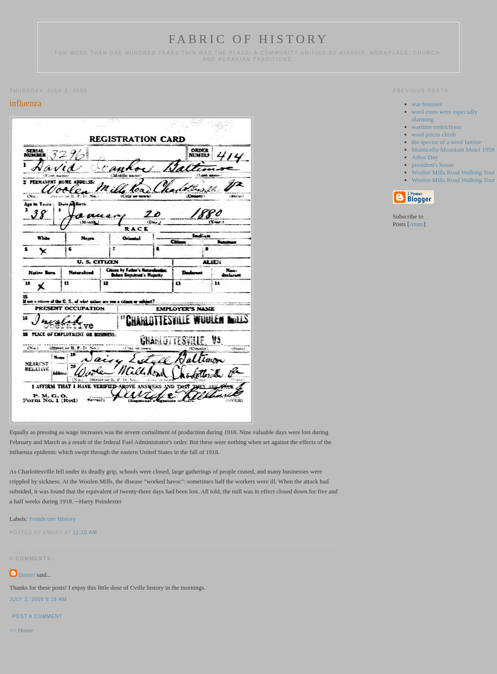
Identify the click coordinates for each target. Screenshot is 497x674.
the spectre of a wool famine (447, 142)
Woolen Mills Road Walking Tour (453, 172)
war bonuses (427, 104)
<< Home (21, 630)
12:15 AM (85, 532)
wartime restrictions (436, 126)
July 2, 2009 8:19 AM (38, 599)
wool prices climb (434, 134)
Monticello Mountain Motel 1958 (453, 149)
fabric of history (248, 39)
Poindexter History (52, 518)
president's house (433, 164)
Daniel (26, 574)
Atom (416, 224)
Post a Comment (37, 616)
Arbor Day (425, 157)
